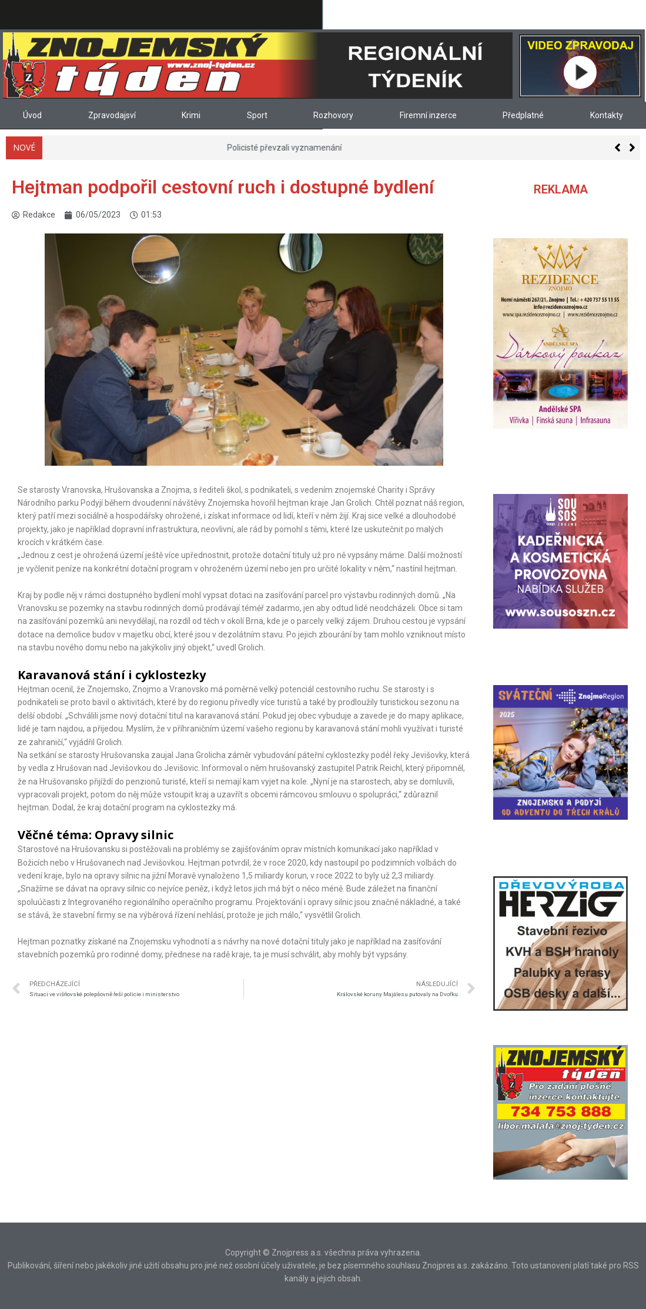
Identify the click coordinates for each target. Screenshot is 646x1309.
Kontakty (606, 115)
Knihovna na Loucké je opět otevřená (117, 147)
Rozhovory (333, 115)
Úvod (32, 115)
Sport (257, 115)
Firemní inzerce (428, 115)
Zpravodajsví (112, 115)
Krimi (191, 115)
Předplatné (523, 115)
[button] (632, 148)
